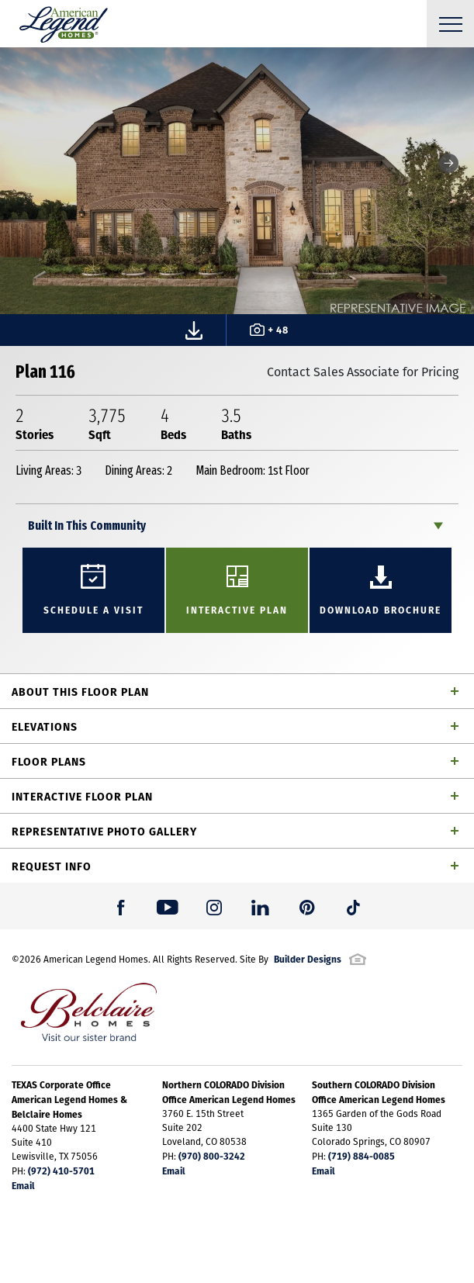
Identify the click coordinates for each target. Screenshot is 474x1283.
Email (23, 1185)
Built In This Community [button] (87, 525)
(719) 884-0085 (361, 1156)
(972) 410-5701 (61, 1171)
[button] (448, 163)
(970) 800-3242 (211, 1156)
